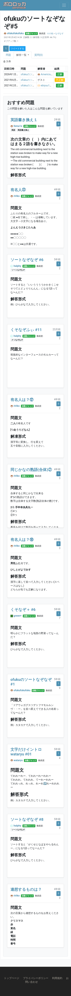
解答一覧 (21, 54)
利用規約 (57, 978)
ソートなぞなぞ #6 (26, 260)
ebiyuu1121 (47, 85)
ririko (17, 195)
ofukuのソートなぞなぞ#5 (35, 74)
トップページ (11, 978)
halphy (17, 265)
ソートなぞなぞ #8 (26, 819)
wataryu (18, 760)
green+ (18, 615)
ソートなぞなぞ (18, 270)
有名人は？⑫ (21, 400)
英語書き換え (23, 130)
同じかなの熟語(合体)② (31, 469)
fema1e (18, 126)
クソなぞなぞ (17, 340)
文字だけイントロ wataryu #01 (26, 751)
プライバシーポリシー (35, 978)
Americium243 (49, 74)
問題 (8, 54)
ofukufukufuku (15, 33)
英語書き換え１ (23, 120)
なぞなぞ (59, 33)
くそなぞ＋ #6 (23, 609)
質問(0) (38, 54)
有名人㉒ (18, 190)
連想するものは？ (26, 889)
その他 (50, 33)
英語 (13, 130)
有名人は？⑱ (21, 539)
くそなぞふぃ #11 (26, 330)
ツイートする (17, 48)
